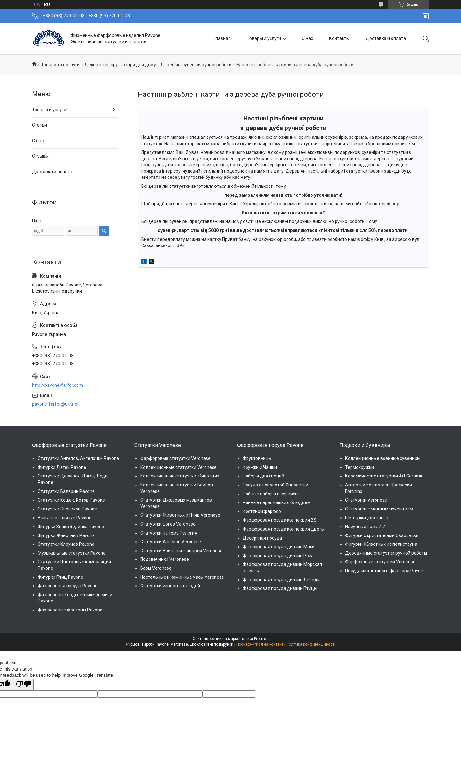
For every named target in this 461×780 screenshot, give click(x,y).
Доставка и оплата (386, 38)
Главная (222, 38)
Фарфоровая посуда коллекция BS (280, 520)
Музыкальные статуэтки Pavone (72, 553)
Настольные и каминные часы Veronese (182, 577)
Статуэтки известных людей (170, 585)
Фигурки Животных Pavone (66, 535)
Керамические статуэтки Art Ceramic (384, 475)
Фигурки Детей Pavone (62, 467)
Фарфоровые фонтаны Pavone (70, 609)
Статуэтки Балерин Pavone (66, 491)
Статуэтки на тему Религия (168, 532)
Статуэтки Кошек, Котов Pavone (71, 499)
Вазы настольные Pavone (65, 517)
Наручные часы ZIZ (365, 526)
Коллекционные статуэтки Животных (179, 475)
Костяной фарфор (262, 511)
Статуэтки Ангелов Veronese (170, 541)
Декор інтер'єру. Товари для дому (120, 64)
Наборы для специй (263, 475)
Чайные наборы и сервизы (270, 493)
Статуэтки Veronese (366, 499)
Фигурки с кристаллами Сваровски (381, 535)
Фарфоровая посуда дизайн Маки (279, 546)
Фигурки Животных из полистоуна (381, 544)
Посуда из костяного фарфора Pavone (385, 570)
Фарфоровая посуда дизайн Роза (278, 555)
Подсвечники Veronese (164, 559)
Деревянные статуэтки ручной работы (386, 553)
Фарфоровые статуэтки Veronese (175, 458)
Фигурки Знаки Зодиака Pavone (71, 526)
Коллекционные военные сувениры (382, 458)
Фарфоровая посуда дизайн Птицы (280, 588)
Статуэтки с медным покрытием (379, 508)
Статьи (39, 125)
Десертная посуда (262, 538)
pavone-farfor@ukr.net (55, 404)
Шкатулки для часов (366, 517)
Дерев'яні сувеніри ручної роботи (195, 64)
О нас (307, 38)
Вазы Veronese (156, 568)
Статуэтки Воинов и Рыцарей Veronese (181, 550)
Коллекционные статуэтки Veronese (178, 467)
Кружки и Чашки (260, 467)
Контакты (339, 38)
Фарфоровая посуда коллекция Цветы (284, 529)
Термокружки (359, 467)
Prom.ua (261, 638)
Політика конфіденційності (310, 644)
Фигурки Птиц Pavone (60, 577)
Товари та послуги (60, 64)
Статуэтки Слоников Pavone (67, 508)
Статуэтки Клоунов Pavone (66, 544)
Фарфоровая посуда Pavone (68, 585)
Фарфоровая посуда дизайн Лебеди (281, 579)
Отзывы (40, 156)
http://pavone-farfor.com (57, 385)
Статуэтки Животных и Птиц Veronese (180, 515)
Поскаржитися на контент (259, 644)
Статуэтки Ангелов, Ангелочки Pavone (78, 458)
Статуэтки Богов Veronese (168, 524)
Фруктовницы (257, 458)
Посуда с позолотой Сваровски (275, 484)
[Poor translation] (23, 684)
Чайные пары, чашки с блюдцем (277, 502)
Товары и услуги (264, 38)
